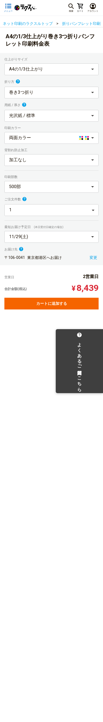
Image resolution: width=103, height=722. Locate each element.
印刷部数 (11, 177)
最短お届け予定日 (33, 227)
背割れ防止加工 (16, 150)
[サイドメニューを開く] (8, 8)
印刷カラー (13, 128)
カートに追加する (51, 303)
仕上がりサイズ (16, 59)
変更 (93, 257)
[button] (51, 69)
